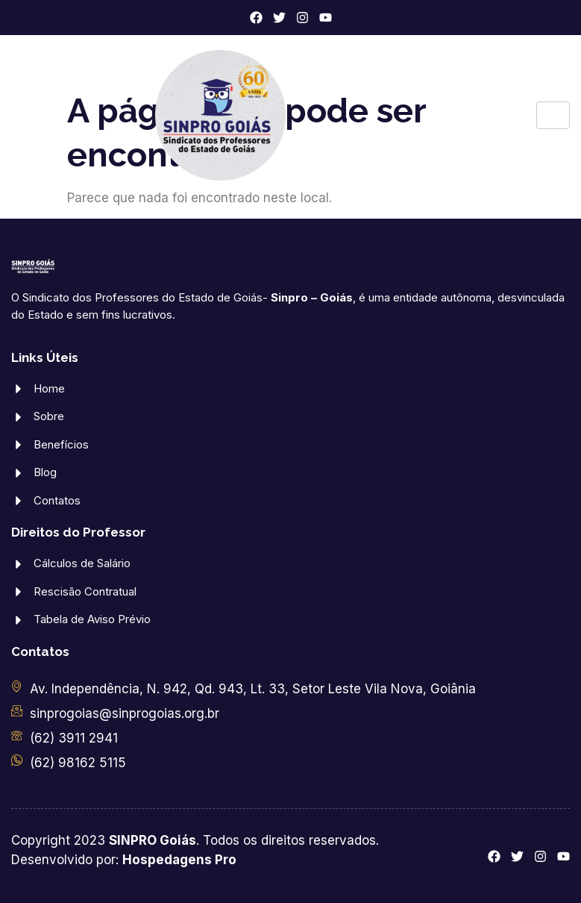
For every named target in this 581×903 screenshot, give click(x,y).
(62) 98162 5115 (78, 762)
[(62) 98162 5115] (16, 760)
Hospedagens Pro (179, 859)
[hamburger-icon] (553, 115)
